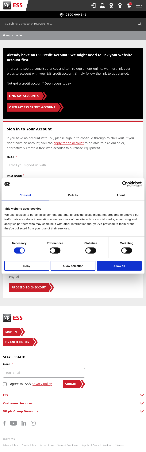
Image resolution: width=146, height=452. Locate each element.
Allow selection (73, 265)
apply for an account (69, 143)
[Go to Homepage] (14, 5)
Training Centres (120, 5)
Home (6, 35)
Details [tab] (73, 195)
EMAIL (11, 157)
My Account (102, 5)
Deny (26, 265)
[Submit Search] (139, 24)
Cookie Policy (29, 445)
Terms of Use (47, 445)
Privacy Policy (10, 445)
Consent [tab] (25, 195)
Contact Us (93, 5)
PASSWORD (14, 175)
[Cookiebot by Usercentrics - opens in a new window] (125, 184)
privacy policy (42, 384)
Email (7, 364)
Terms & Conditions (67, 445)
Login (18, 35)
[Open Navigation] (139, 6)
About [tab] (121, 195)
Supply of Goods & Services (96, 445)
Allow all (119, 265)
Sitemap (119, 445)
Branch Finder (111, 5)
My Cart (129, 5)
